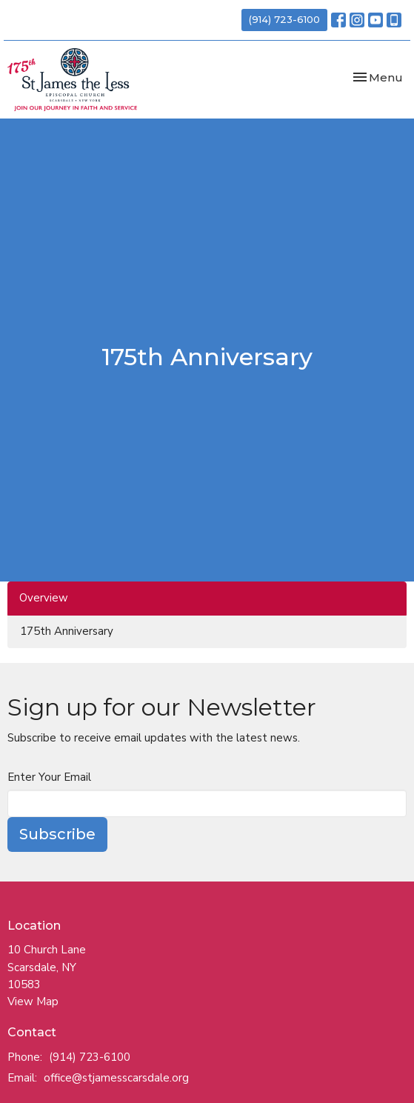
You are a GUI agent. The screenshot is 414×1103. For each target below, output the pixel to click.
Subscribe (57, 834)
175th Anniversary (66, 631)
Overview (43, 597)
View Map (33, 1001)
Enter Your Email (49, 777)
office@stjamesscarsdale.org (116, 1077)
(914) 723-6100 (284, 19)
